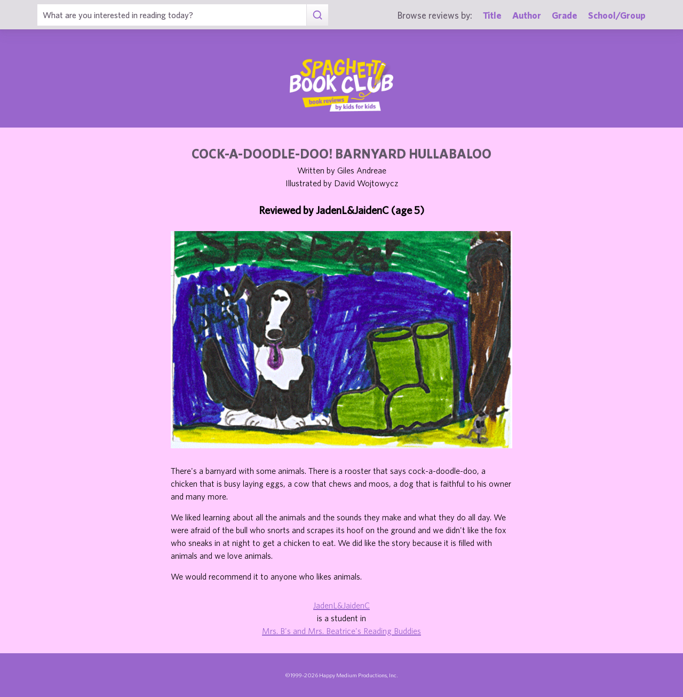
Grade (564, 15)
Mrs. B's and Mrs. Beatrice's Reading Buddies (341, 631)
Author (526, 15)
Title (492, 15)
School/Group (617, 15)
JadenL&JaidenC (341, 605)
